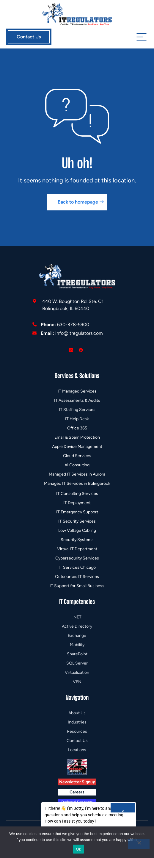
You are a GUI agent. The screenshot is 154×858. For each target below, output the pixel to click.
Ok (78, 849)
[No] (139, 844)
